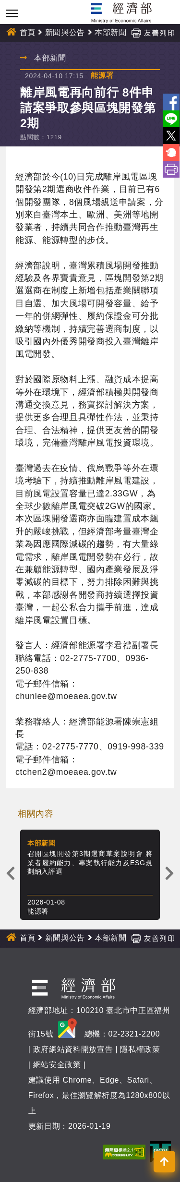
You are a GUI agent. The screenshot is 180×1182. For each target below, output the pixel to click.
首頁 (28, 32)
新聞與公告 (65, 32)
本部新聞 (111, 32)
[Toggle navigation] (12, 13)
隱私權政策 (140, 1049)
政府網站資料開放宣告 (73, 1049)
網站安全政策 (57, 1065)
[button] (164, 1161)
